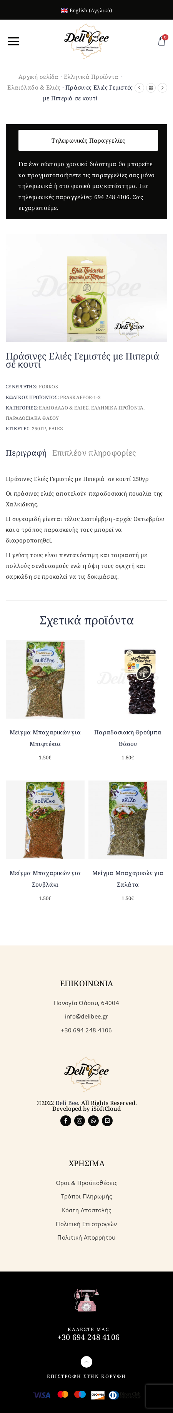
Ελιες (55, 428)
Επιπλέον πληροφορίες (94, 453)
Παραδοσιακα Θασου (32, 418)
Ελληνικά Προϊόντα (91, 76)
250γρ (39, 428)
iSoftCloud (106, 1108)
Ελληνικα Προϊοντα (117, 407)
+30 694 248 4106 (88, 1337)
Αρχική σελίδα (38, 76)
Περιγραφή (26, 453)
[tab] (28, 453)
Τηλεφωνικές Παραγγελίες (88, 140)
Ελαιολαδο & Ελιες (63, 407)
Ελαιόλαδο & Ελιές (33, 87)
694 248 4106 (111, 197)
